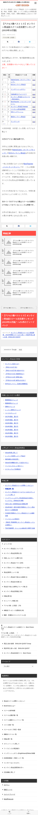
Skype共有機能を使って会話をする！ (17, 462)
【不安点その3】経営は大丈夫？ (15, 380)
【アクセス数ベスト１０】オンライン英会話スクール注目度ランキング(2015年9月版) (11, 308)
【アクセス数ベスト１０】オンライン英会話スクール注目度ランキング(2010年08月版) (23, 242)
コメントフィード (9, 794)
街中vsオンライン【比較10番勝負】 (16, 384)
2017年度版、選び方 (11, 416)
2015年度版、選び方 (11, 423)
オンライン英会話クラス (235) (13, 563)
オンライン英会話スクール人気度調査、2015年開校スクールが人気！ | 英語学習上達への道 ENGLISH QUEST (19, 335)
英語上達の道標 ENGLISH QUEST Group (17, 643)
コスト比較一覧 (9, 725)
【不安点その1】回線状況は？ (14, 374)
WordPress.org (8, 799)
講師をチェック (10, 406)
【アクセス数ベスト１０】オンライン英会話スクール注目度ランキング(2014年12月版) (23, 272)
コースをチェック (11, 413)
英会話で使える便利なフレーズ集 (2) (15, 586)
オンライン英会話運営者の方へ (14, 767)
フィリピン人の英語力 (12, 519)
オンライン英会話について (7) (13, 548)
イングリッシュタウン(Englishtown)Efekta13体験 (19, 753)
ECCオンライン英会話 (18, 84)
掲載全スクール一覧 (10, 734)
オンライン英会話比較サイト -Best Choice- (17, 653)
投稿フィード (8, 789)
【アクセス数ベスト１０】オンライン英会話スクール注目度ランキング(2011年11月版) (23, 282)
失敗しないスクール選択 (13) (13, 558)
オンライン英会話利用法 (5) (13, 553)
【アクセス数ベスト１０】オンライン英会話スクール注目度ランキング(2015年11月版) (28, 308)
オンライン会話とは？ (12, 364)
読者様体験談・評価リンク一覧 (14, 758)
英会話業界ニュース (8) (11, 572)
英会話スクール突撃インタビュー (14, 701)
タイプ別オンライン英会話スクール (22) (16, 567)
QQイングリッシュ (17, 112)
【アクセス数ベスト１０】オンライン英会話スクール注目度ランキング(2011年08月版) (23, 252)
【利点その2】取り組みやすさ (14, 370)
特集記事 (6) (8, 596)
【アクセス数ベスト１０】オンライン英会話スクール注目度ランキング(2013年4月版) (23, 292)
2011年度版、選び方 (11, 436)
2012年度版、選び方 (11, 433)
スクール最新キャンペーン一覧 (14, 720)
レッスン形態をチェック (13, 410)
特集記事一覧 (9, 489)
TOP (17, 628)
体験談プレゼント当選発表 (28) (14, 610)
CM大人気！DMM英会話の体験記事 (16, 504)
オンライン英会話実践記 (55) (13, 591)
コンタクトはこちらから (11, 763)
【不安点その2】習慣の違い (14, 377)
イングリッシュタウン (18, 89)
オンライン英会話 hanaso (19, 106)
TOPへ (28, 812)
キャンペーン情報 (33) (11, 601)
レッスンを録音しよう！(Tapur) (15, 456)
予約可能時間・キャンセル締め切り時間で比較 (20, 528)
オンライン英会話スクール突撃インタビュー (19, 485)
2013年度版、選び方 (11, 430)
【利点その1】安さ (11, 367)
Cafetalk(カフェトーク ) (19, 94)
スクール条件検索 (9, 710)
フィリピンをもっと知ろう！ (14, 466)
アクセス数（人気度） (9, 37)
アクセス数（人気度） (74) (12, 605)
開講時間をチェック (11, 403)
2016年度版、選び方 (11, 420)
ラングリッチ (15, 121)
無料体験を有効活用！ (12, 459)
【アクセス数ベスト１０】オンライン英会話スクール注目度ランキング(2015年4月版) (23, 262)
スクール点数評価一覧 (11, 715)
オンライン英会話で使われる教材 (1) (15, 577)
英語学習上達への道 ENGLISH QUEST (17, 648)
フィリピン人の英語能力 (11, 748)
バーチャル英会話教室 (18, 109)
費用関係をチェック (11, 400)
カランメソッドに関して (11, 744)
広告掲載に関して (9, 772)
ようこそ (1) (8, 544)
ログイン (7, 785)
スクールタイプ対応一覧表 (12, 729)
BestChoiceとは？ (9, 706)
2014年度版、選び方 (11, 426)
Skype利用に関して (11, 452)
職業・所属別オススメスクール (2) (15, 615)
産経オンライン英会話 (18, 117)
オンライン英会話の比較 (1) (13, 582)
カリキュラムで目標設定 (13, 469)
